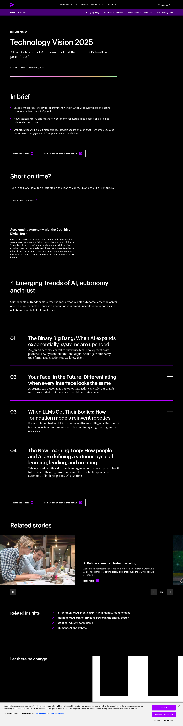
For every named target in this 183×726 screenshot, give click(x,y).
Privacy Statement (57, 713)
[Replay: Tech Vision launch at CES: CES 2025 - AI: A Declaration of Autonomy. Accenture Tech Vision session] (63, 153)
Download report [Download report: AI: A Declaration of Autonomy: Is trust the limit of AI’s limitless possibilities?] (18, 12)
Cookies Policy (40, 713)
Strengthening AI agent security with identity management (94, 612)
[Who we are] (97, 4)
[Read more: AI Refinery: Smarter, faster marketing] (91, 581)
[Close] (179, 705)
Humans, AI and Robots (72, 627)
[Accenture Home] (18, 5)
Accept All (164, 708)
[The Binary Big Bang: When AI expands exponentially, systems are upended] (91, 346)
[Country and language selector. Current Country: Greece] (164, 4)
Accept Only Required (164, 714)
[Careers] (111, 4)
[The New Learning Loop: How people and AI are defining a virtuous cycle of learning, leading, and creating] (91, 461)
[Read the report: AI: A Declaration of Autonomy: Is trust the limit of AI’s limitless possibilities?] (23, 153)
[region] (91, 714)
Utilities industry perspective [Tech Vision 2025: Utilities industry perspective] (75, 622)
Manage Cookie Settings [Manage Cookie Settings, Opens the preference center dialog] (163, 720)
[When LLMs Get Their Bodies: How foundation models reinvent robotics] (91, 420)
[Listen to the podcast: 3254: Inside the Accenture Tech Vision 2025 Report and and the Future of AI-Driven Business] (25, 200)
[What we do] (66, 4)
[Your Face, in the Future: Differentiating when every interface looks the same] (91, 383)
